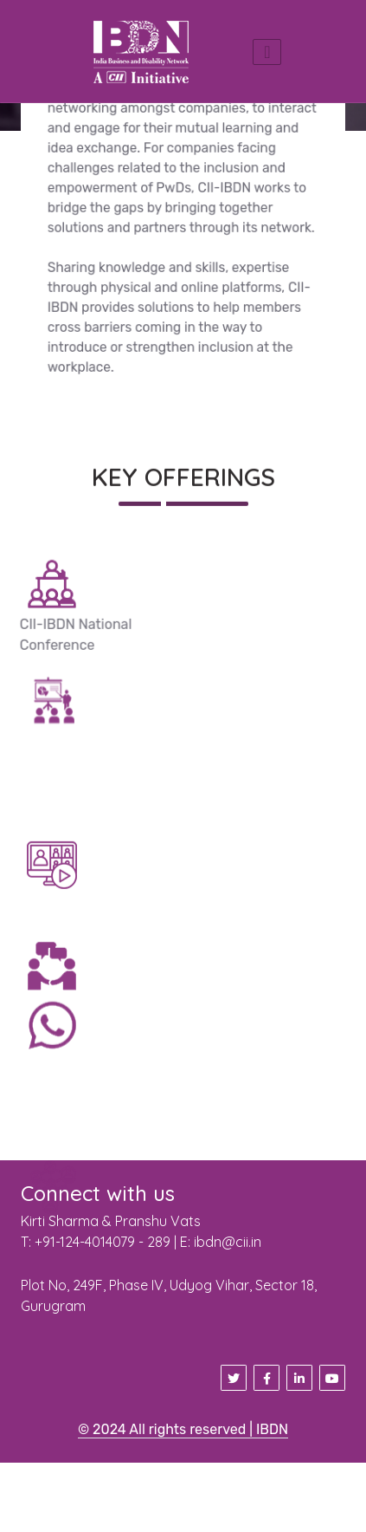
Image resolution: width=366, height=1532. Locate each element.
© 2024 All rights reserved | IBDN (183, 1429)
